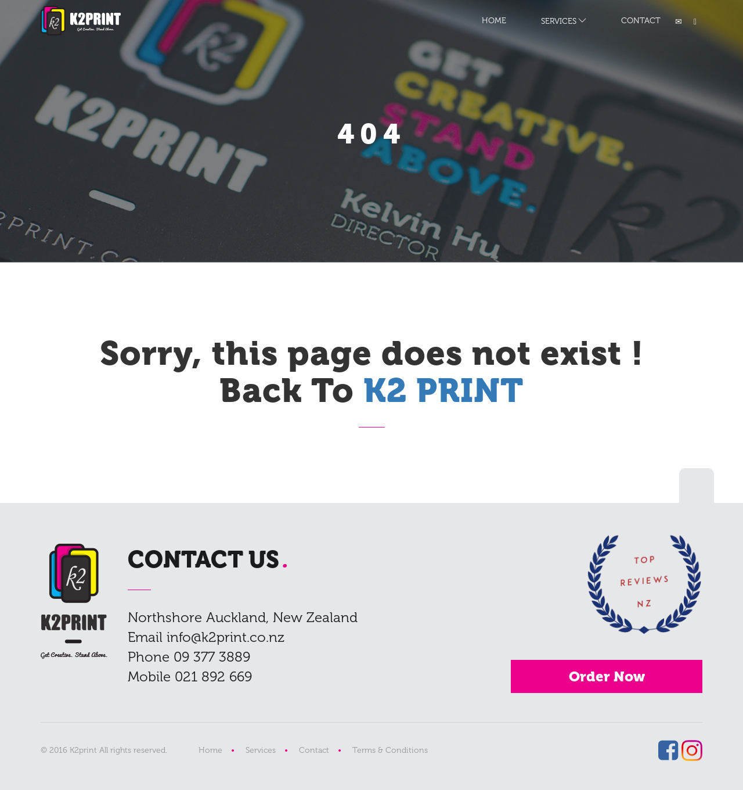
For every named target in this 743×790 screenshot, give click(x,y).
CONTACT (641, 21)
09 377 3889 (212, 656)
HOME (494, 21)
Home (210, 750)
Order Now (607, 676)
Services (261, 750)
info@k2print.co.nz (225, 637)
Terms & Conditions (390, 750)
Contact (314, 750)
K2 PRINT (80, 20)
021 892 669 (213, 676)
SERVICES (558, 21)
